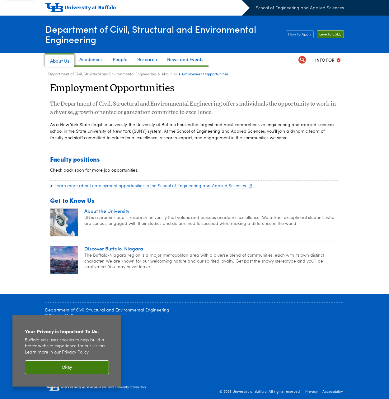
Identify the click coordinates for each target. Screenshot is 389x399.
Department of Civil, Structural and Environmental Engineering (150, 33)
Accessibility (332, 392)
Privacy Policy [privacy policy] (75, 352)
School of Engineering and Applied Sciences (300, 8)
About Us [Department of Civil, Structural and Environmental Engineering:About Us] (169, 74)
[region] (66, 351)
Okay (67, 367)
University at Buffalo (249, 392)
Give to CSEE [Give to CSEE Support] (329, 34)
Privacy (311, 392)
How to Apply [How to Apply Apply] (298, 34)
